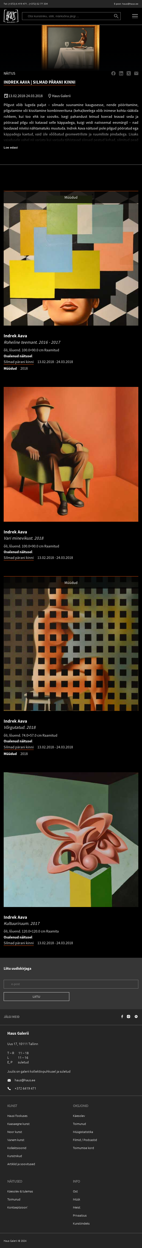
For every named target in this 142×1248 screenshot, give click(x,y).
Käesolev (79, 1115)
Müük (76, 1199)
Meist (76, 1207)
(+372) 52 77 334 (38, 3)
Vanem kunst (15, 1140)
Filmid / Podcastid (85, 1140)
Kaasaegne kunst (18, 1123)
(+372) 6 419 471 (17, 3)
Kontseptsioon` (17, 1207)
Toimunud (79, 1123)
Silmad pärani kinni (19, 361)
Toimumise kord (83, 1148)
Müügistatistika (83, 1132)
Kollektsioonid (16, 1148)
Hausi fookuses (17, 1115)
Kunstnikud (14, 1156)
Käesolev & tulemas (20, 1191)
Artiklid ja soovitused (21, 1164)
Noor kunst (14, 1132)
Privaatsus (80, 1215)
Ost (75, 1191)
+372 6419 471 (25, 1088)
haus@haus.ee (130, 3)
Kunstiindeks (81, 1223)
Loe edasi (11, 147)
